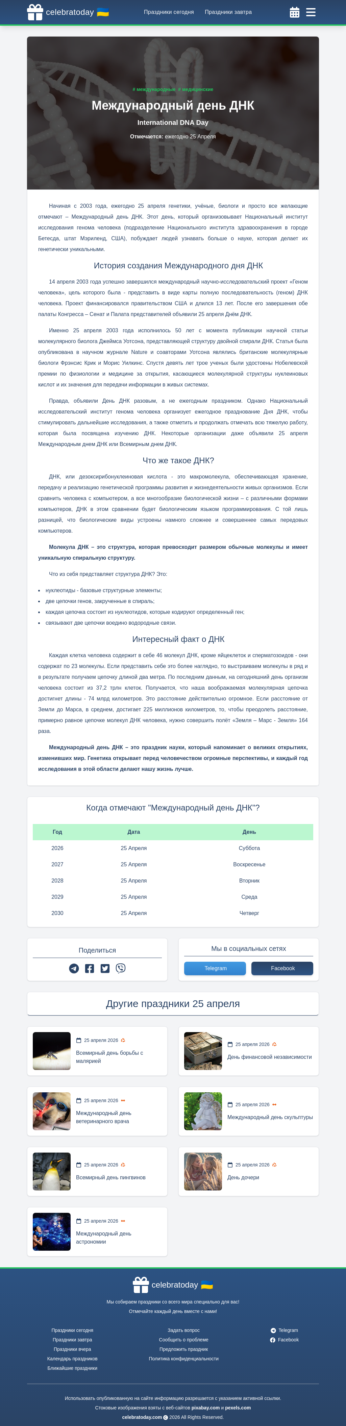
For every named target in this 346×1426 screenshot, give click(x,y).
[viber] (121, 968)
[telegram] (74, 968)
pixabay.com (206, 1407)
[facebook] (89, 968)
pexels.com (238, 1407)
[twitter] (105, 968)
